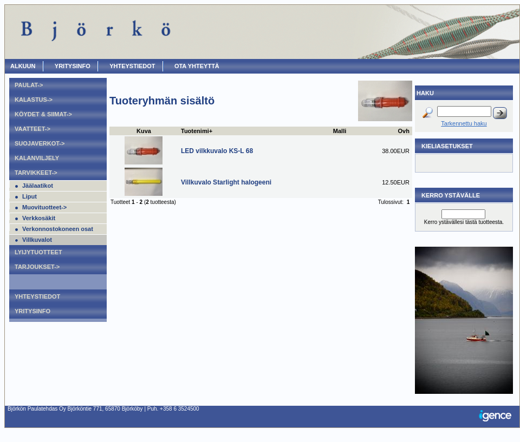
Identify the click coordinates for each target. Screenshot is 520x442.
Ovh (404, 131)
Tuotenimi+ (196, 131)
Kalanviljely (37, 158)
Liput (29, 196)
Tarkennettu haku (463, 123)
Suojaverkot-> (39, 143)
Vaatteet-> (32, 129)
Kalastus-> (34, 99)
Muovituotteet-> (44, 207)
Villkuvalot (37, 239)
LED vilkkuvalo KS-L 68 (217, 151)
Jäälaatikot (37, 185)
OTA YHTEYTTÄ (196, 66)
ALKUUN (22, 66)
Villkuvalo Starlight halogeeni (226, 182)
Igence (498, 416)
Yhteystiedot (132, 66)
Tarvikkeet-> (36, 172)
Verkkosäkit (38, 218)
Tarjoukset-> (37, 266)
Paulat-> (29, 85)
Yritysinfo (72, 66)
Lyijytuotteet (38, 252)
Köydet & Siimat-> (43, 114)
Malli (339, 131)
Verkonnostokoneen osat (57, 229)
